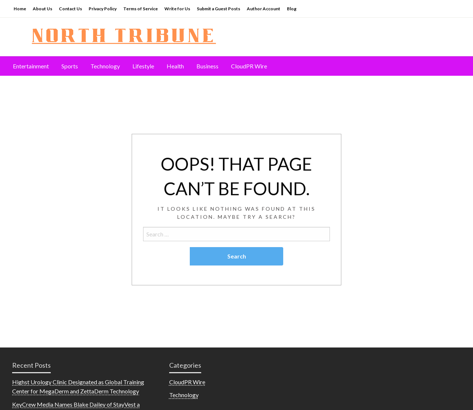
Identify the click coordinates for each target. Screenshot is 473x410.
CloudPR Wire (249, 66)
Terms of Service (140, 8)
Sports (69, 66)
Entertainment (31, 66)
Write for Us (177, 8)
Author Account (263, 8)
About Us (42, 8)
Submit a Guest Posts (218, 8)
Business (207, 66)
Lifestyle (143, 66)
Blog (291, 8)
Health (175, 66)
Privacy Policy (103, 8)
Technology (105, 66)
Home (20, 8)
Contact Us (70, 8)
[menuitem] (31, 66)
